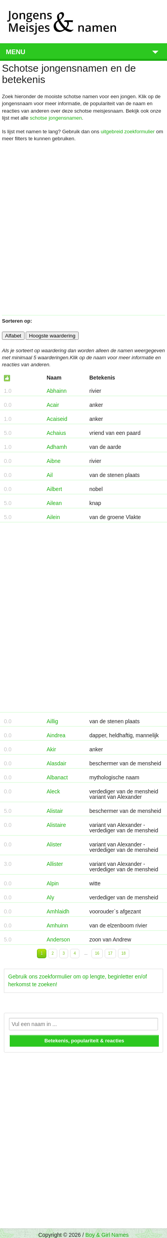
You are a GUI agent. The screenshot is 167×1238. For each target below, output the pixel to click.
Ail (50, 475)
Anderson (58, 939)
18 (123, 953)
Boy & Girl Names (106, 1235)
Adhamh (57, 447)
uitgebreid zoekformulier (128, 131)
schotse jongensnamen (56, 118)
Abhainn (57, 391)
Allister (55, 864)
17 (110, 953)
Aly (50, 897)
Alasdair (57, 763)
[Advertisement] (82, 231)
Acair (53, 405)
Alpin (53, 883)
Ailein (53, 517)
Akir (51, 749)
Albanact (57, 777)
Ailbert (54, 489)
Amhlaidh (58, 911)
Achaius (56, 433)
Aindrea (56, 735)
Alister (54, 844)
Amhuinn (57, 925)
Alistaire (56, 825)
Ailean (54, 503)
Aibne (54, 461)
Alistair (55, 811)
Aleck (53, 791)
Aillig (52, 721)
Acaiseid (57, 419)
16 (97, 953)
